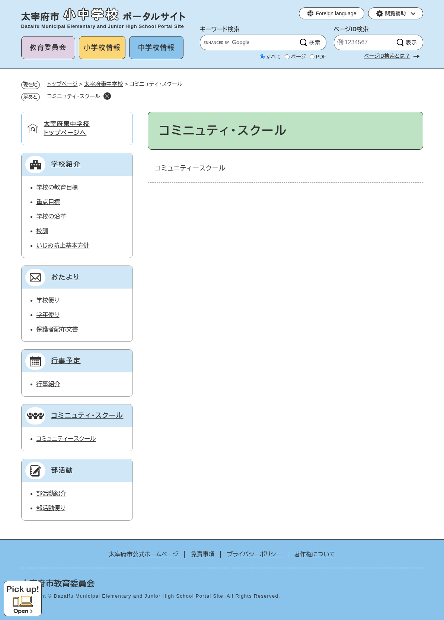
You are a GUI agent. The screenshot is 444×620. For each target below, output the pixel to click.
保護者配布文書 (57, 329)
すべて (273, 57)
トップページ (62, 84)
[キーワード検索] (249, 42)
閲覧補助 (395, 13)
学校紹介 (66, 164)
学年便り (48, 315)
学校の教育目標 (57, 187)
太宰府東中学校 (103, 84)
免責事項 (202, 554)
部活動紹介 (51, 493)
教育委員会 (48, 47)
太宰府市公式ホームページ (143, 554)
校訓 (42, 231)
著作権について (314, 554)
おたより (65, 277)
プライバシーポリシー (254, 554)
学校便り (48, 300)
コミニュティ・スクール (87, 415)
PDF (321, 57)
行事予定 (66, 361)
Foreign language (336, 13)
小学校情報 (102, 47)
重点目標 (48, 202)
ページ (298, 57)
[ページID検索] (364, 42)
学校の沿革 (51, 216)
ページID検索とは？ (387, 56)
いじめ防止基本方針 (62, 245)
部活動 (62, 470)
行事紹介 (48, 384)
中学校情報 (156, 47)
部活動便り (51, 508)
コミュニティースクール (190, 168)
